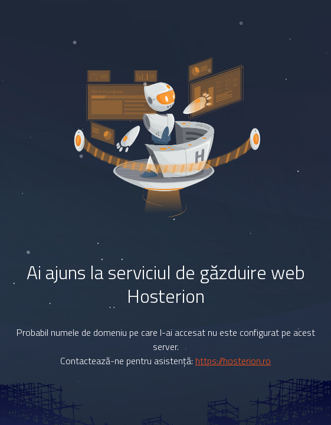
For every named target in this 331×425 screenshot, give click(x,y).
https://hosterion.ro (233, 361)
